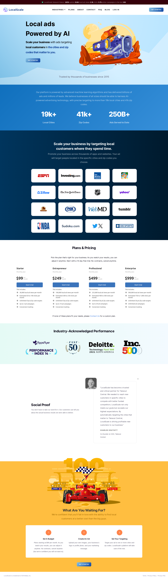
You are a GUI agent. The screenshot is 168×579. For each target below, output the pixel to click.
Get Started (156, 9)
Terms (144, 576)
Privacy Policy (151, 576)
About (80, 10)
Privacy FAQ (161, 576)
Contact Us (95, 316)
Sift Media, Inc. (26, 576)
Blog (107, 10)
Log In (116, 10)
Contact (91, 10)
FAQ (100, 10)
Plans (71, 10)
